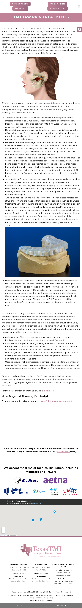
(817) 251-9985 (63, 451)
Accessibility (57, 595)
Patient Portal (20, 4)
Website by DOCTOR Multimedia (41, 600)
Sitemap (48, 595)
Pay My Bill (20, 9)
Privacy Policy (48, 598)
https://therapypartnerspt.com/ (56, 401)
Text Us (61, 606)
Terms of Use (68, 595)
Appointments (57, 4)
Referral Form (57, 9)
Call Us (20, 606)
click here (49, 391)
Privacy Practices (35, 598)
